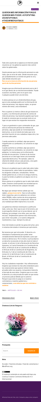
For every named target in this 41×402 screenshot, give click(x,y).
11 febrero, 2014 (12, 28)
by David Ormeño (12, 27)
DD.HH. (20, 290)
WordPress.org (7, 366)
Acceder (5, 364)
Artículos (35, 9)
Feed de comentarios (30, 364)
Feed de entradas (15, 364)
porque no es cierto (14, 193)
